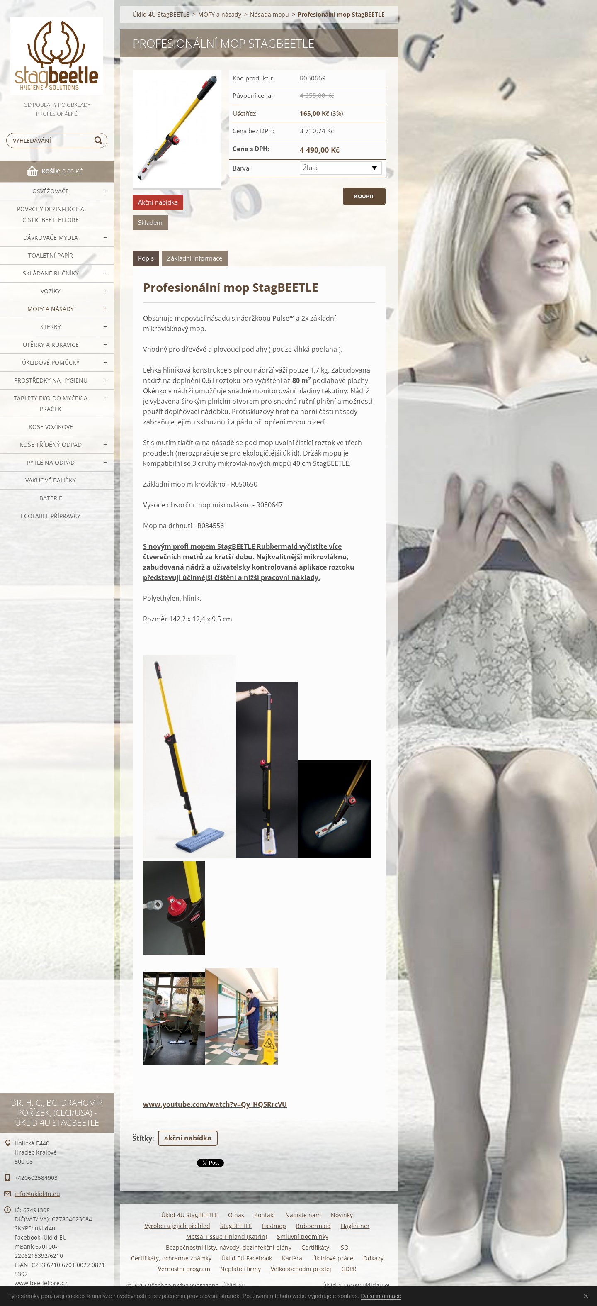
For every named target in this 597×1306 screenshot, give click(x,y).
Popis (146, 258)
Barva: (242, 168)
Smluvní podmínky (302, 1236)
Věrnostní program (184, 1269)
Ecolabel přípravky (50, 516)
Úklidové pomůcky (51, 362)
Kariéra (292, 1258)
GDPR (349, 1269)
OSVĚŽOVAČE (50, 191)
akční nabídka (187, 1138)
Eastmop (274, 1226)
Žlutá (310, 167)
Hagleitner (355, 1226)
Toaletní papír (50, 255)
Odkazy (373, 1258)
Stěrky (50, 327)
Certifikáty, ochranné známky (171, 1258)
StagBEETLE (236, 1226)
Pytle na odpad (51, 462)
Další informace (381, 1296)
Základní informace (194, 258)
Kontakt (264, 1215)
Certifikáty (315, 1247)
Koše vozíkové (51, 427)
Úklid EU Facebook (246, 1258)
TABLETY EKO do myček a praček (50, 403)
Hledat (99, 140)
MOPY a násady (50, 309)
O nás (236, 1215)
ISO (344, 1247)
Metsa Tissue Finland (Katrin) (226, 1236)
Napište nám (303, 1215)
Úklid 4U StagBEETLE (161, 14)
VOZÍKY (51, 291)
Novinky (342, 1215)
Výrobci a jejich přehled (177, 1226)
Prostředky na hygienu (50, 380)
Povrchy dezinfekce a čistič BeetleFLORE (50, 214)
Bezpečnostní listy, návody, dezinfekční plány (228, 1247)
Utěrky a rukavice (51, 344)
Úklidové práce (332, 1258)
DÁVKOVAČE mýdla (50, 237)
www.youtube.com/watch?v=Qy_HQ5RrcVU (215, 1104)
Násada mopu (269, 14)
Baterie (50, 498)
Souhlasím (587, 1295)
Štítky (142, 1138)
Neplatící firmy (240, 1269)
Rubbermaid (313, 1226)
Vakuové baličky (50, 480)
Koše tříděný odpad (50, 444)
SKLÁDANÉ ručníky (51, 273)
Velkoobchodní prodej (301, 1269)
